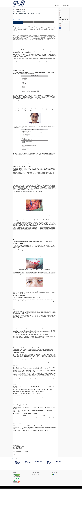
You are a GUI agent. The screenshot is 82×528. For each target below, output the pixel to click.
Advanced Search (56, 3)
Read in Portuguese (63, 8)
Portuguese (66, 0)
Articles (50, 3)
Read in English (62, 10)
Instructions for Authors (43, 3)
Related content (46, 21)
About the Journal (17, 462)
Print (61, 17)
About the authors (26, 21)
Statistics (35, 21)
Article (15, 21)
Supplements (49, 464)
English (61, 0)
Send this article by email (63, 19)
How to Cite (62, 21)
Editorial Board (17, 464)
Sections (16, 465)
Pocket (61, 25)
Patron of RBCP (17, 467)
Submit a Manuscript (28, 462)
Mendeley (61, 23)
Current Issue (49, 462)
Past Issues (48, 463)
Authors (35, 3)
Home (27, 3)
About (31, 3)
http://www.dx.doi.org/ (16, 19)
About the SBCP (17, 463)
